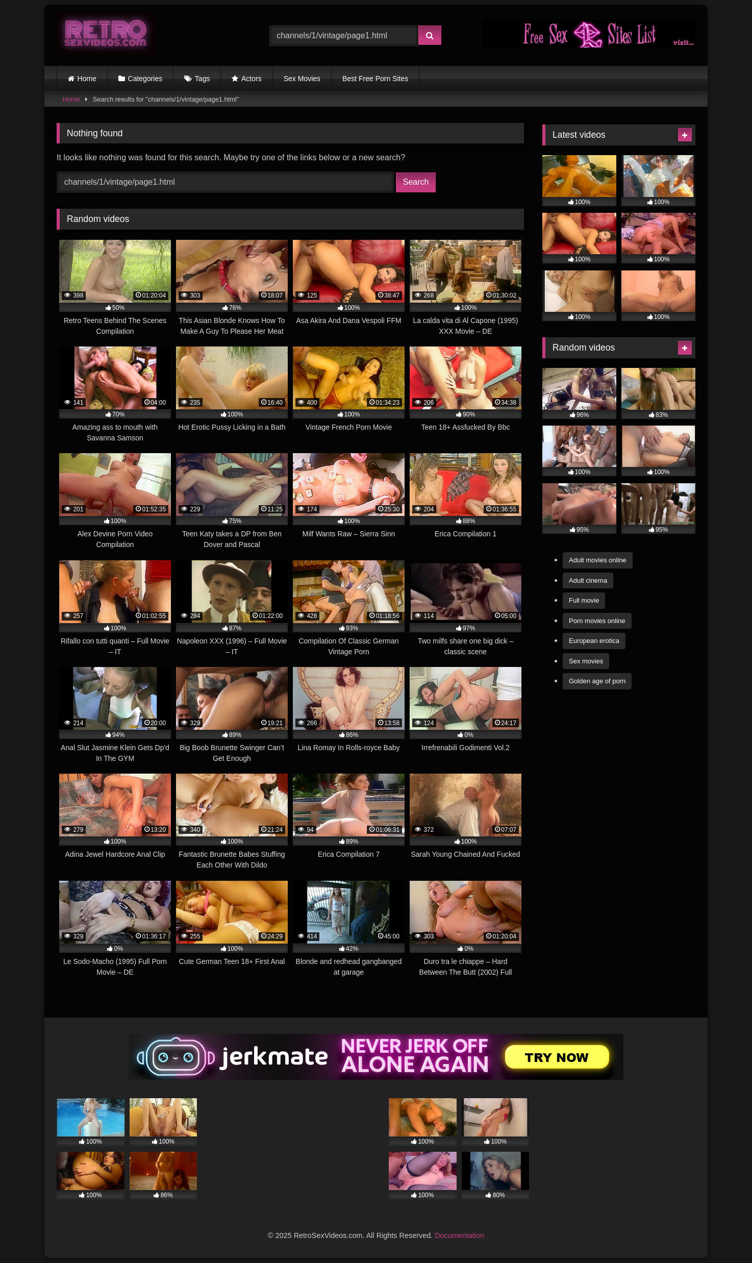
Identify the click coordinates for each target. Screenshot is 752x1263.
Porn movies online (597, 621)
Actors (251, 79)
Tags (202, 79)
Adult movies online (597, 560)
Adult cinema (588, 580)
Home (87, 79)
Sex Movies (302, 79)
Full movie (584, 600)
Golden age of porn (597, 681)
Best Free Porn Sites (375, 79)
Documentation (459, 1235)
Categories (145, 79)
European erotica (594, 641)
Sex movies (586, 661)
